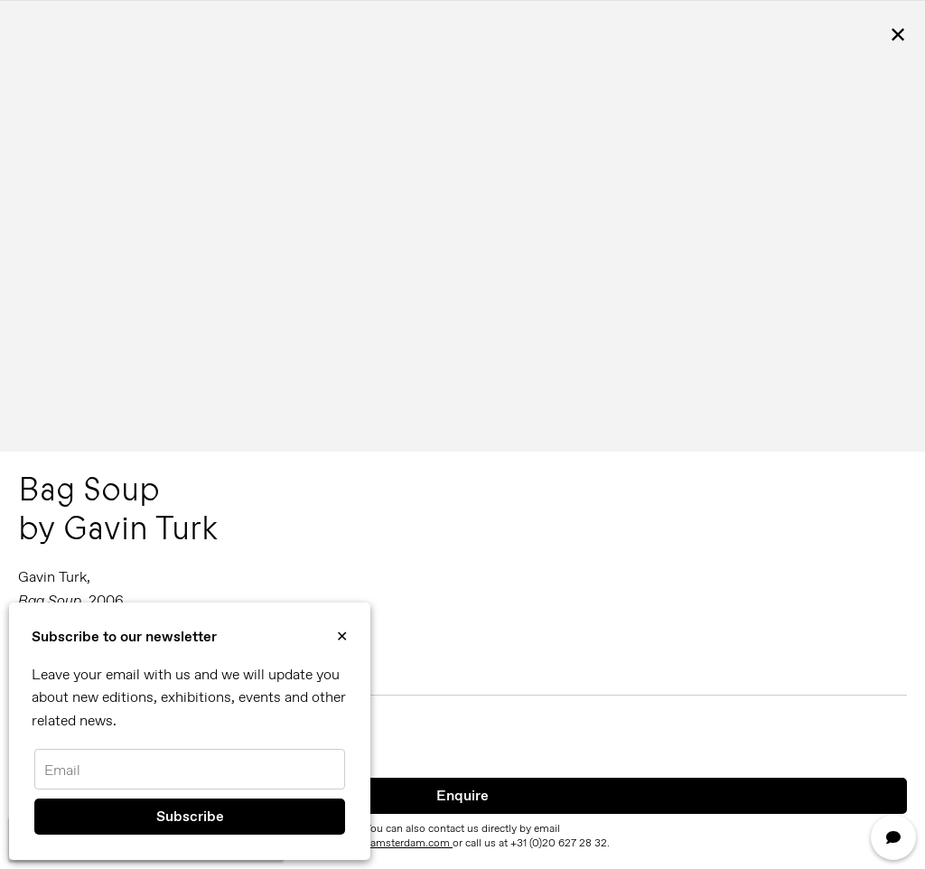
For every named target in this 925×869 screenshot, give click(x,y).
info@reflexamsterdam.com (384, 843)
